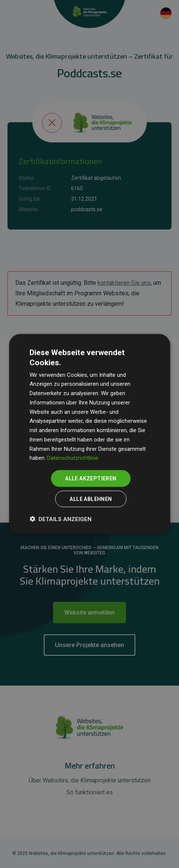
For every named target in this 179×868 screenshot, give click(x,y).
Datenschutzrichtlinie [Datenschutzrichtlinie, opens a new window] (72, 458)
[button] (61, 518)
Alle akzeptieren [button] (90, 478)
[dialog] (89, 434)
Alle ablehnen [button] (91, 499)
